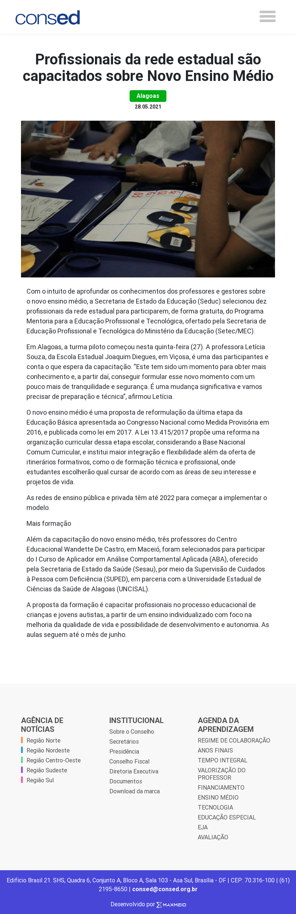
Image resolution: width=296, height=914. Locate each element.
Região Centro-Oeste (54, 760)
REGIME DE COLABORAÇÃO (234, 740)
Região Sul (40, 780)
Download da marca (134, 791)
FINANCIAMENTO (221, 787)
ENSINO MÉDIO (218, 797)
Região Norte (43, 740)
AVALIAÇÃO (213, 837)
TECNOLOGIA (215, 807)
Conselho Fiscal (129, 761)
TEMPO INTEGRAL (222, 760)
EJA (203, 827)
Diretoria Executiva (133, 771)
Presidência (124, 751)
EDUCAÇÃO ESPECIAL (227, 817)
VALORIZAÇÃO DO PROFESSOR (222, 773)
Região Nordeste (48, 750)
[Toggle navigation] (268, 16)
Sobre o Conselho (131, 731)
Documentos (125, 781)
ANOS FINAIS (215, 750)
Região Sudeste (47, 770)
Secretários (124, 741)
